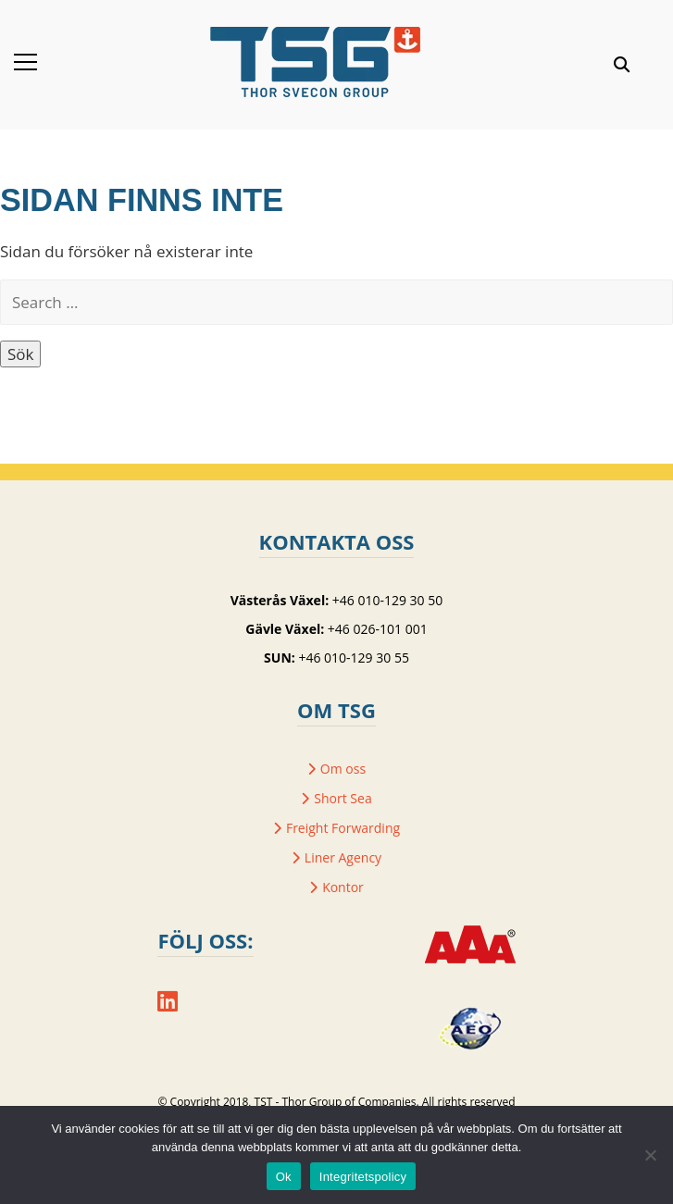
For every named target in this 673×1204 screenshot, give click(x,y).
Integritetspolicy (363, 1177)
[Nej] (650, 1155)
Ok (284, 1177)
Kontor (343, 887)
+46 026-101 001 (378, 629)
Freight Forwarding (343, 828)
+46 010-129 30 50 (387, 600)
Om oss (343, 768)
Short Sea (342, 798)
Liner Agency (343, 857)
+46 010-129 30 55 (353, 657)
